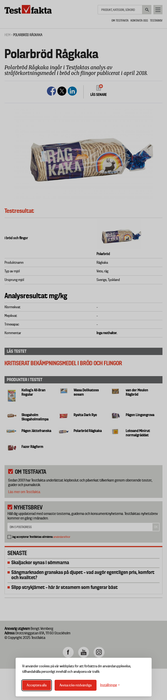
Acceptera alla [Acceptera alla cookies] (36, 685)
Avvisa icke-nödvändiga (76, 685)
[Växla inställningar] (110, 685)
